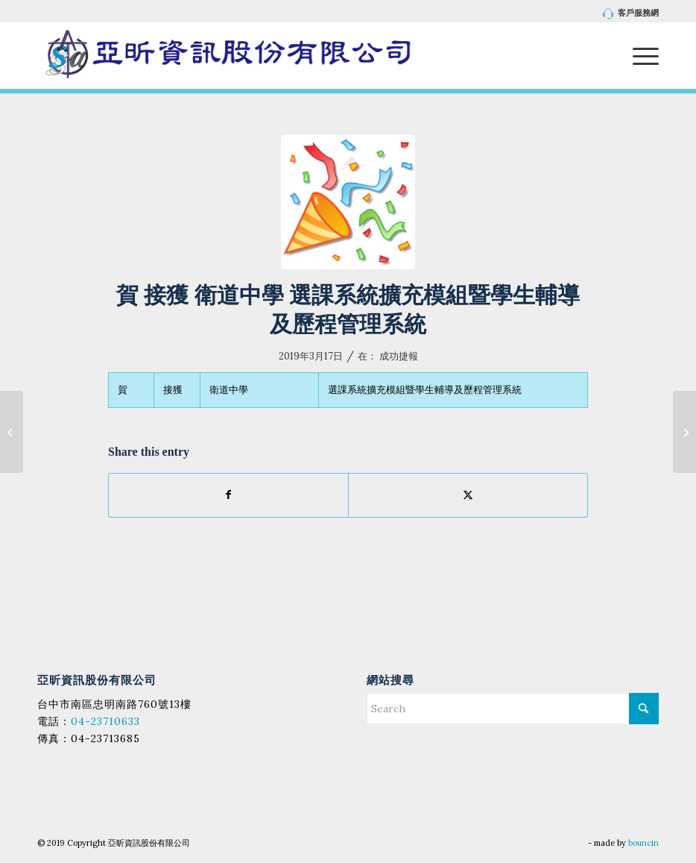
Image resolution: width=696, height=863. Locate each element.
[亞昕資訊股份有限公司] (227, 55)
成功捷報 (398, 356)
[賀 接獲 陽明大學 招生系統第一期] (11, 432)
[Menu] (638, 55)
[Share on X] (468, 495)
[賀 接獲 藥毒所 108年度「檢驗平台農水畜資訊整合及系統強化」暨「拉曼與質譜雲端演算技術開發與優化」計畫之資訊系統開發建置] (684, 432)
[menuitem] (627, 13)
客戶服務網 (630, 13)
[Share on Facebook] (228, 495)
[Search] (513, 708)
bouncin (643, 843)
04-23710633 (105, 721)
